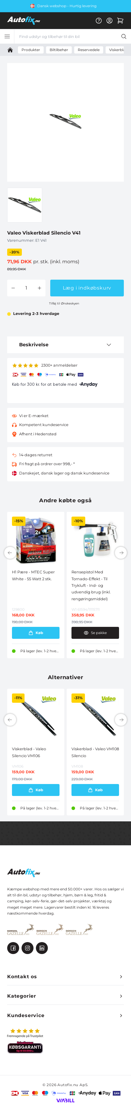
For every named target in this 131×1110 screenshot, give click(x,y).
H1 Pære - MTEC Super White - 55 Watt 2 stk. (33, 575)
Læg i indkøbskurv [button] (87, 288)
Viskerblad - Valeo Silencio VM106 (29, 752)
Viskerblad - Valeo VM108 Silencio (95, 752)
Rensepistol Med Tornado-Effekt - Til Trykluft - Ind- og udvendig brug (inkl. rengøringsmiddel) (91, 585)
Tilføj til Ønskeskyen (64, 303)
